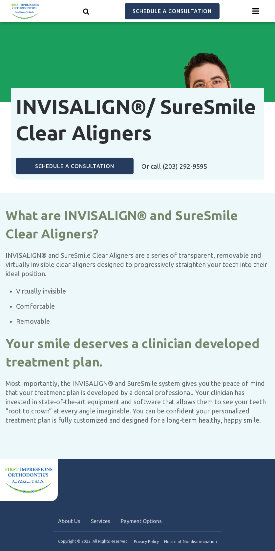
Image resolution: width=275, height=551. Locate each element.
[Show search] (86, 11)
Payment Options (141, 521)
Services (100, 521)
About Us (69, 521)
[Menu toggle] (256, 11)
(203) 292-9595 (184, 166)
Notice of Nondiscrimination (190, 542)
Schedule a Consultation (172, 11)
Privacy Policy (146, 542)
